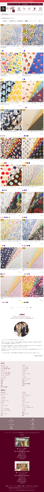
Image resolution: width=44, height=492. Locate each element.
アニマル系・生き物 (4, 367)
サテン (23, 397)
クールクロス (3, 397)
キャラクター (24, 370)
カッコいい (3, 370)
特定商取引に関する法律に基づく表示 (15, 487)
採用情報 (22, 486)
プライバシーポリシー (26, 487)
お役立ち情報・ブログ (29, 486)
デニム (23, 375)
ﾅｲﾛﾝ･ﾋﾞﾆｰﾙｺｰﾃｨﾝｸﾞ (25, 405)
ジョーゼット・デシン (5, 400)
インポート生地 (25, 368)
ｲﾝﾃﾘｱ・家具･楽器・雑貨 (5, 368)
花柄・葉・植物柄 (4, 387)
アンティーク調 (25, 367)
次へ (27, 307)
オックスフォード (4, 393)
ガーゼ (2, 395)
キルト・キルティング (26, 395)
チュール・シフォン (25, 402)
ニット (2, 407)
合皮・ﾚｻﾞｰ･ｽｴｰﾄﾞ (4, 413)
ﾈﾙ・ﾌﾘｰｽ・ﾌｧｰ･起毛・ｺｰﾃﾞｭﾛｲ (27, 407)
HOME (2, 14)
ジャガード (24, 398)
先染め (23, 412)
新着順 (26, 21)
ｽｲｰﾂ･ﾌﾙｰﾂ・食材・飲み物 (5, 373)
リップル (23, 410)
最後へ (31, 307)
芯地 (2, 415)
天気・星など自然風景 (26, 383)
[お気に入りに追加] (20, 44)
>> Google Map (22, 458)
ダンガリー (3, 402)
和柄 (2, 383)
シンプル (23, 372)
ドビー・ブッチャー (4, 405)
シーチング (3, 398)
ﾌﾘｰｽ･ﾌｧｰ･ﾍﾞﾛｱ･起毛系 (5, 408)
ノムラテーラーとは (13, 486)
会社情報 (6, 486)
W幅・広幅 (3, 392)
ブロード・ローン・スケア (5, 410)
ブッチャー (24, 408)
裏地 (23, 415)
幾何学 (23, 385)
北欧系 (23, 382)
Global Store (22, 434)
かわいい (23, 365)
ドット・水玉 (3, 377)
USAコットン (3, 365)
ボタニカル (3, 378)
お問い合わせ (36, 486)
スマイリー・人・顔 (25, 373)
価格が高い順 (20, 21)
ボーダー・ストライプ (26, 378)
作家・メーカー (25, 380)
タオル (23, 400)
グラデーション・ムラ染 (5, 372)
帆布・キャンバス (25, 413)
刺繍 (2, 382)
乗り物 (2, 380)
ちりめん (23, 392)
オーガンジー (24, 393)
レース (2, 412)
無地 (2, 385)
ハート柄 (23, 377)
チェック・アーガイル (5, 375)
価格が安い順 (12, 21)
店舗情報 (18, 486)
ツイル (2, 403)
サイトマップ (33, 487)
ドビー (23, 403)
